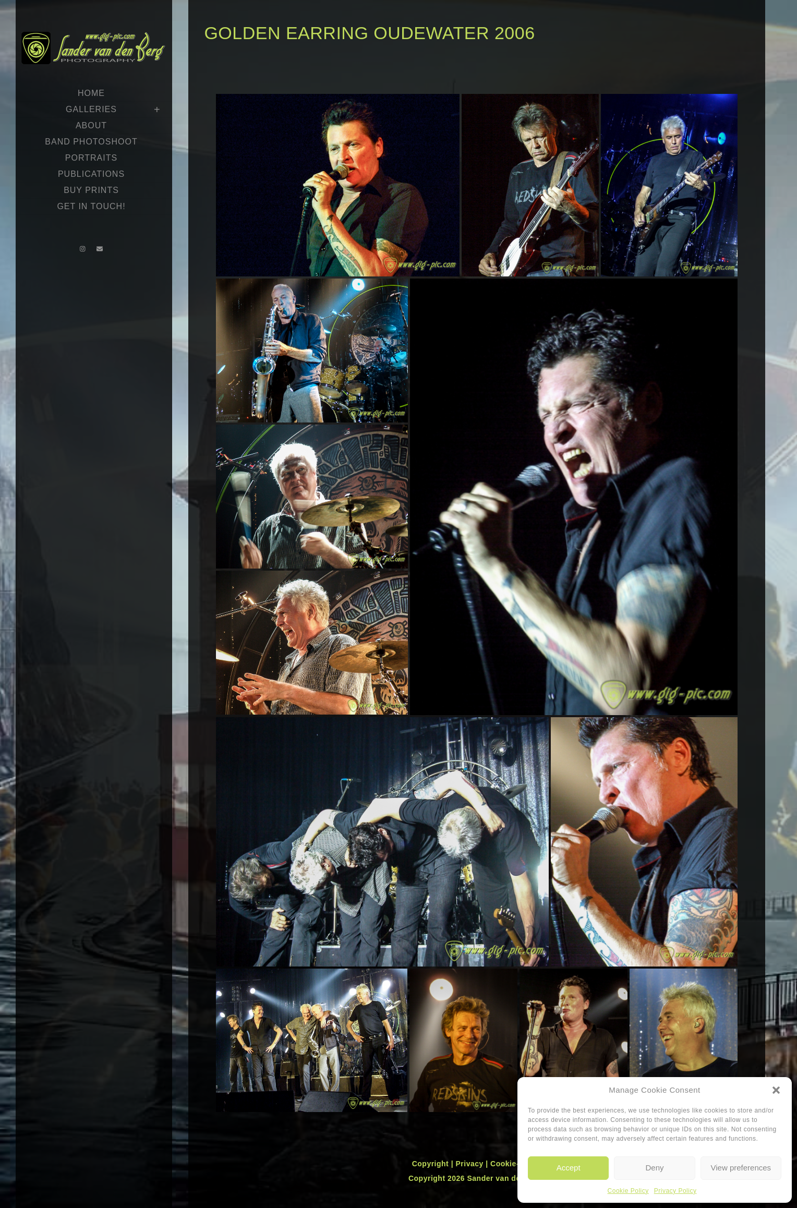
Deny (654, 1167)
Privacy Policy (675, 1190)
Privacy (470, 1163)
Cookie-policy (515, 1163)
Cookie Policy (628, 1190)
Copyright (431, 1163)
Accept (569, 1167)
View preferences (741, 1167)
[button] (776, 1090)
